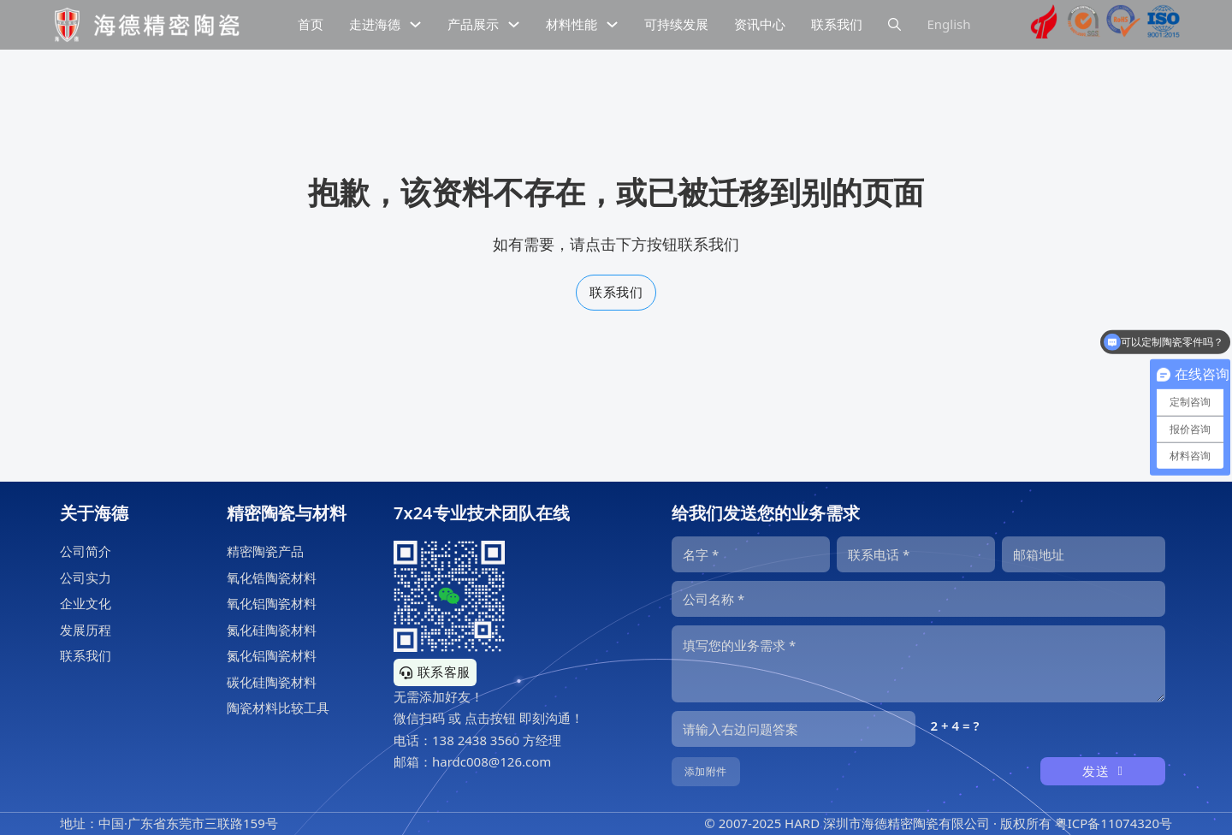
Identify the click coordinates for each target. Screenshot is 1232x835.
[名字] (751, 554)
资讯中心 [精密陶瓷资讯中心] (759, 24)
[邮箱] (1083, 554)
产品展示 (473, 24)
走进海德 (374, 24)
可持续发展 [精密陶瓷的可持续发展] (676, 24)
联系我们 (616, 291)
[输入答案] (793, 729)
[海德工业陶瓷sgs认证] (1084, 24)
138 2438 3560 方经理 (496, 740)
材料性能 (571, 24)
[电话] (916, 554)
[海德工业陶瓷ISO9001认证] (1163, 24)
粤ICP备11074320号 (1113, 823)
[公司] (918, 599)
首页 (310, 24)
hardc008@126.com (491, 761)
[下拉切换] (415, 24)
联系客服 (435, 671)
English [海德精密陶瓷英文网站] (948, 24)
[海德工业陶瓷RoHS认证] (1123, 24)
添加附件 (705, 771)
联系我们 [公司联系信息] (836, 24)
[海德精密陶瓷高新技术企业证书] (1044, 24)
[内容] (918, 663)
